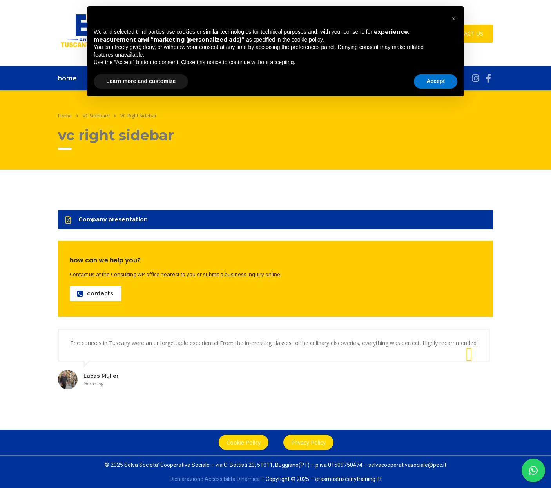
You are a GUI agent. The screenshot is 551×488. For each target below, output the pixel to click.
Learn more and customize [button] (141, 81)
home (67, 78)
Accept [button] (435, 81)
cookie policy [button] (307, 39)
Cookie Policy (244, 442)
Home (65, 115)
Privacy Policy (308, 442)
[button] (453, 19)
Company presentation (106, 219)
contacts (95, 293)
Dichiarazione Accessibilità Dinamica (215, 479)
